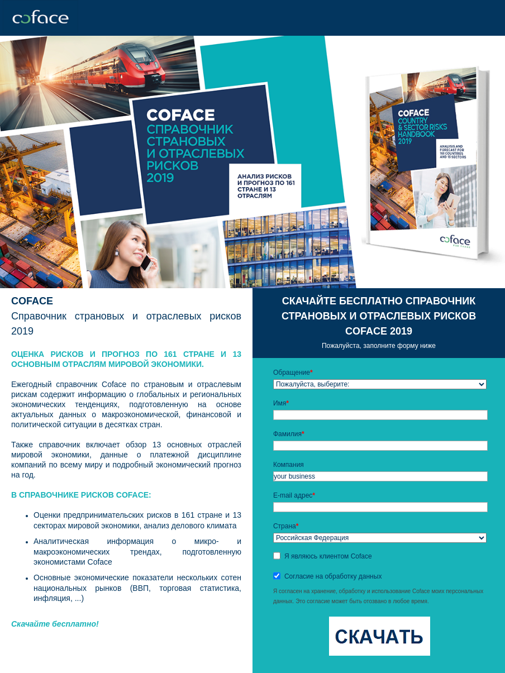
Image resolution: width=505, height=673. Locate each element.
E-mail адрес (294, 495)
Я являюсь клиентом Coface (328, 556)
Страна (285, 526)
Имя (281, 403)
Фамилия (288, 434)
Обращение (293, 372)
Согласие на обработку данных (333, 576)
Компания (288, 465)
